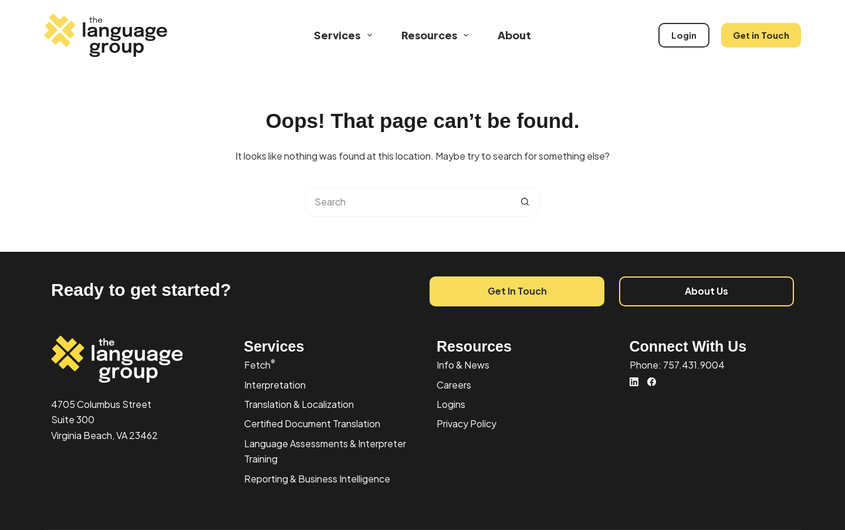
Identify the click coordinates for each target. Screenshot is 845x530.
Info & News (463, 365)
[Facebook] (651, 381)
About (514, 35)
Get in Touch (761, 34)
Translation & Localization (299, 404)
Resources (437, 35)
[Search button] (525, 202)
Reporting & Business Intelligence (317, 478)
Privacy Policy (466, 423)
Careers (454, 385)
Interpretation (275, 385)
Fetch (259, 365)
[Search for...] (408, 202)
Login (684, 34)
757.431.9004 (694, 365)
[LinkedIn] (634, 381)
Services (345, 35)
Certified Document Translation (312, 423)
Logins (451, 404)
